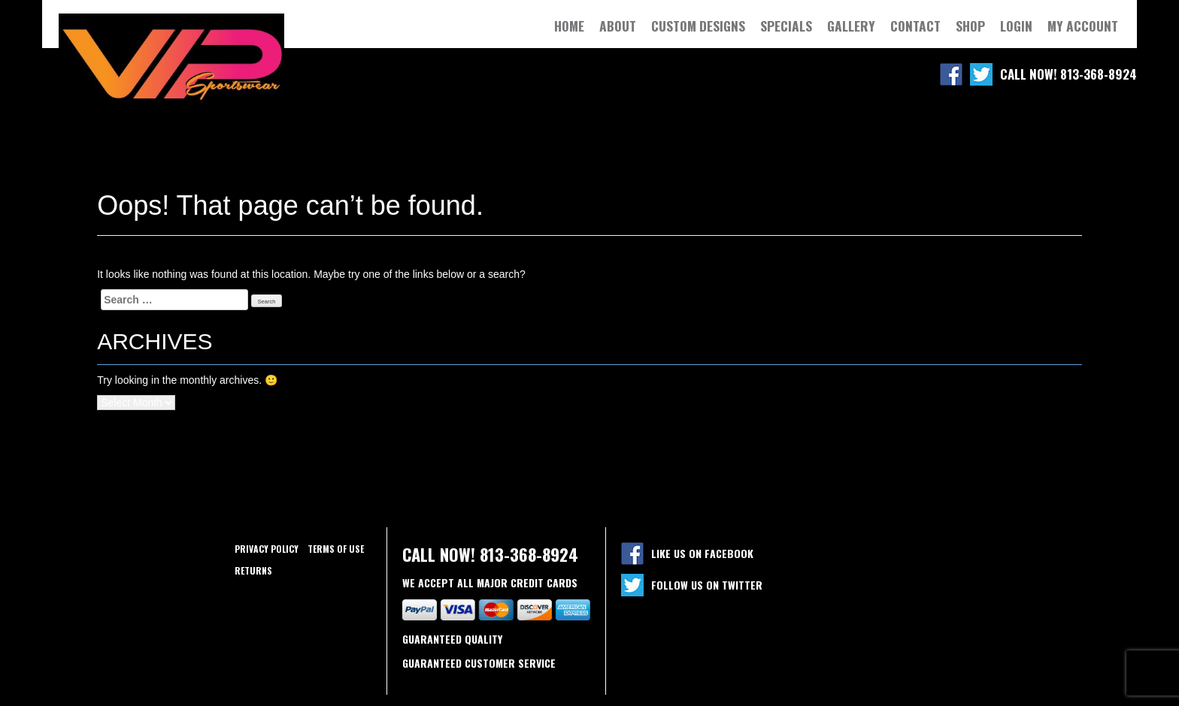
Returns (253, 570)
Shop (970, 26)
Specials (786, 26)
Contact (915, 26)
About (617, 26)
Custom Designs (698, 26)
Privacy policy (267, 548)
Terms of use (336, 548)
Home (569, 26)
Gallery (851, 26)
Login (1016, 26)
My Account (1082, 26)
